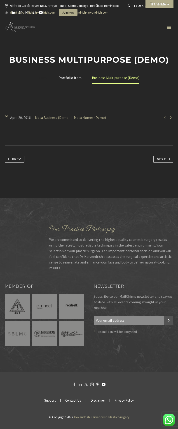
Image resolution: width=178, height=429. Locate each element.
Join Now (68, 12)
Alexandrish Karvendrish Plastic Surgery (101, 417)
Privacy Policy (124, 400)
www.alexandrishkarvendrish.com (85, 12)
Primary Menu (169, 27)
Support (50, 400)
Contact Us (73, 400)
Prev (13, 159)
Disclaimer (98, 400)
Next (164, 159)
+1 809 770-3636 (142, 6)
